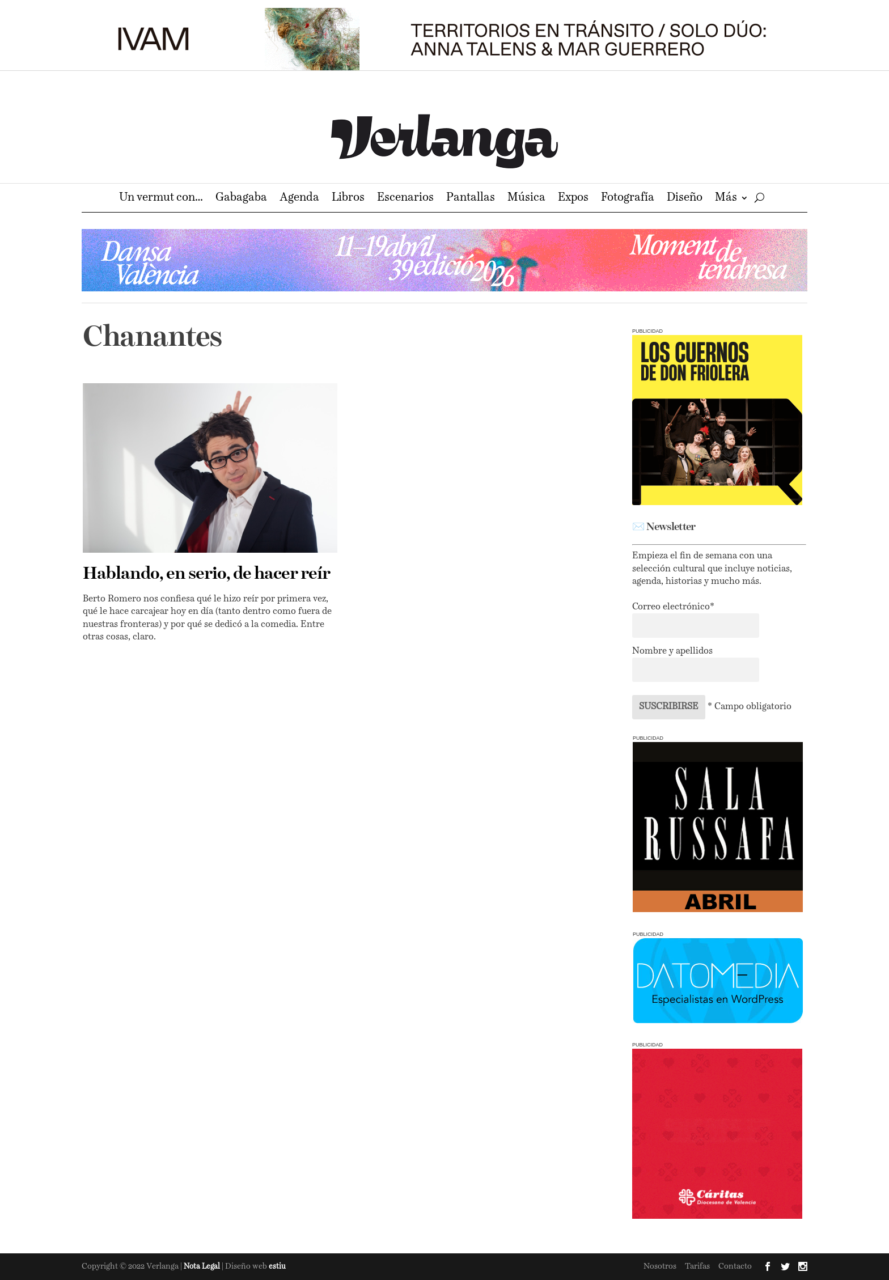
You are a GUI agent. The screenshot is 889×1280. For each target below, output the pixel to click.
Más (726, 199)
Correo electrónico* (673, 607)
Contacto (735, 1266)
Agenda (299, 199)
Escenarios (405, 199)
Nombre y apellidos (672, 651)
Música (526, 199)
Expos (573, 199)
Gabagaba (241, 199)
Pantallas (470, 199)
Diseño (684, 199)
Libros (348, 199)
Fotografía (627, 199)
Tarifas (697, 1266)
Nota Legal (203, 1266)
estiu (277, 1266)
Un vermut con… (161, 199)
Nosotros (660, 1266)
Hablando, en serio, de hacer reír (206, 574)
